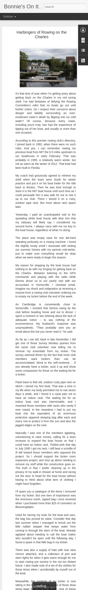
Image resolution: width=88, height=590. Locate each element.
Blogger (56, 588)
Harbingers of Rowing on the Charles (42, 33)
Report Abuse (68, 588)
